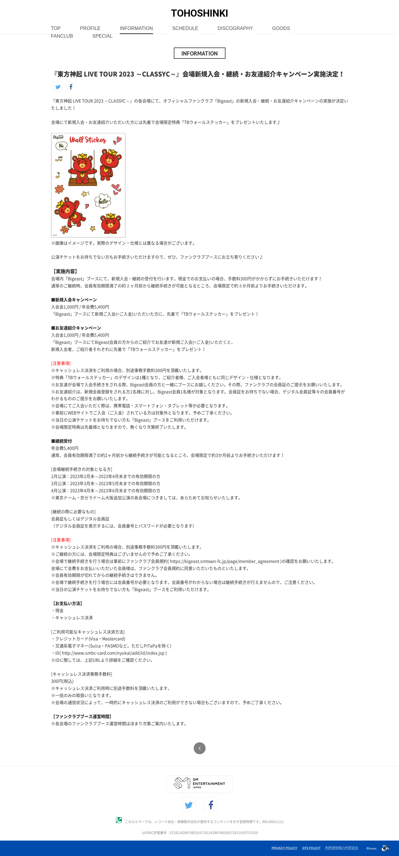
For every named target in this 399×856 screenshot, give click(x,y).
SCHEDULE (185, 28)
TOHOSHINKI (199, 13)
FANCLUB (62, 36)
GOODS (281, 28)
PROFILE (90, 28)
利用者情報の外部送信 (341, 847)
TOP (56, 28)
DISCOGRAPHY (235, 28)
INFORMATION (136, 28)
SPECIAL (102, 36)
